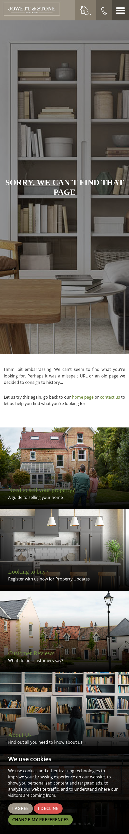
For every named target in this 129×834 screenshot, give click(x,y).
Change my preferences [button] (40, 820)
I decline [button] (48, 808)
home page (83, 397)
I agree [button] (20, 808)
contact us (110, 397)
